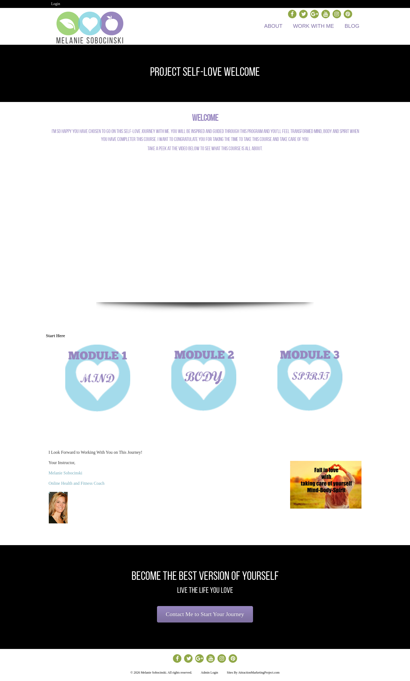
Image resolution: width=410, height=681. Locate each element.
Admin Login (209, 672)
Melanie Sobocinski (65, 473)
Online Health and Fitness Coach (77, 483)
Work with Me (313, 26)
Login (55, 4)
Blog (351, 26)
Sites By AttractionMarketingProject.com (253, 672)
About (273, 26)
